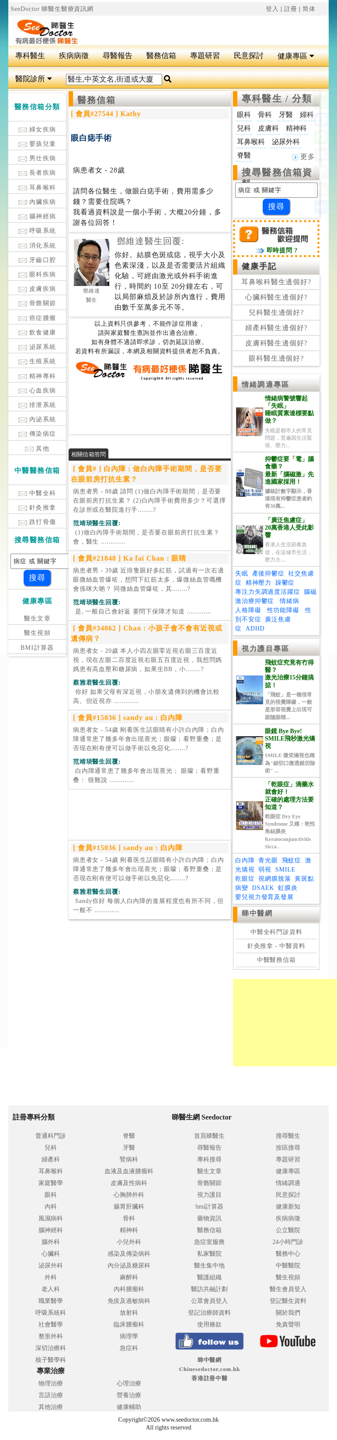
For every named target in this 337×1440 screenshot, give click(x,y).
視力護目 (209, 1195)
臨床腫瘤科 (129, 1324)
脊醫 (129, 1136)
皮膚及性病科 (129, 1183)
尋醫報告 (117, 56)
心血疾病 (37, 390)
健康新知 (288, 1206)
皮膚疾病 (37, 289)
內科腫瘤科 (129, 1289)
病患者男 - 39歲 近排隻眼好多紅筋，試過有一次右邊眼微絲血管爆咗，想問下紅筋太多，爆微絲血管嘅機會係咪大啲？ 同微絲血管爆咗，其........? (148, 579)
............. (146, 537)
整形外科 (50, 1336)
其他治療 (50, 1407)
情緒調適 (288, 1183)
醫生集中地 (209, 1265)
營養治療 (129, 1395)
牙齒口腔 (37, 260)
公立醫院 (288, 1230)
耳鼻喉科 (37, 187)
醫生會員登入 (288, 1289)
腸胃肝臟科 (129, 1206)
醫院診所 (33, 79)
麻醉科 (129, 1277)
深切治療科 (50, 1348)
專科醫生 (30, 56)
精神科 (129, 1230)
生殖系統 (37, 361)
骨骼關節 (37, 303)
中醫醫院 (288, 1265)
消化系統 (37, 245)
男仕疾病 (37, 158)
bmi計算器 (210, 1206)
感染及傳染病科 (129, 1254)
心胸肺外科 (129, 1195)
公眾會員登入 (209, 1301)
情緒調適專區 (265, 384)
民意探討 (249, 56)
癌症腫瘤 (37, 318)
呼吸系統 (37, 230)
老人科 (51, 1289)
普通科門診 (50, 1136)
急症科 (129, 1348)
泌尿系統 (37, 347)
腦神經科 (50, 1230)
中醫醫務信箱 (276, 960)
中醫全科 (37, 493)
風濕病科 (50, 1218)
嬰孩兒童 (37, 144)
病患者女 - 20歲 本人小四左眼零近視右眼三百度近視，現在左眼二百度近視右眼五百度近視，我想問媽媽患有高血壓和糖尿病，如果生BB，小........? (147, 660)
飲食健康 (37, 332)
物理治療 (50, 1383)
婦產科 (51, 1159)
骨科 (129, 1218)
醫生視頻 (37, 633)
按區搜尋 (288, 1147)
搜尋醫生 (288, 1136)
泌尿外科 (50, 1265)
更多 (303, 156)
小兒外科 (129, 1242)
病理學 (129, 1336)
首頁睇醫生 (209, 1136)
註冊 (290, 9)
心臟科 (51, 1254)
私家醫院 (209, 1254)
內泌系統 (37, 419)
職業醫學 (50, 1301)
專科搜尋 (209, 1159)
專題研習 (205, 56)
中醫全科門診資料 (276, 932)
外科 (51, 1277)
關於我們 (288, 1312)
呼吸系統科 (50, 1312)
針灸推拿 (37, 507)
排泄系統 (37, 405)
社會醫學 (50, 1324)
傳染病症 (37, 434)
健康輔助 (129, 1407)
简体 (309, 9)
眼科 (51, 1195)
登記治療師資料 (209, 1312)
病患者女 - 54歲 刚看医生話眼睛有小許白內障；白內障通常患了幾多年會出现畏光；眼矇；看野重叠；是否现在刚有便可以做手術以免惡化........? (148, 739)
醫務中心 (288, 1254)
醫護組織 (209, 1277)
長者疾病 (37, 172)
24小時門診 (288, 1242)
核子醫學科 (50, 1360)
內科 (51, 1206)
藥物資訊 (209, 1218)
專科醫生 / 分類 (277, 98)
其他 (37, 448)
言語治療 (50, 1395)
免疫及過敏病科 (129, 1301)
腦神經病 (37, 216)
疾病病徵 (74, 56)
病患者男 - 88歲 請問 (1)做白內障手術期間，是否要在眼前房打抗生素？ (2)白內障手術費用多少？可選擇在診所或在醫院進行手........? (149, 500)
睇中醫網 (257, 913)
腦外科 (51, 1242)
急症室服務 (209, 1242)
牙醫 (129, 1147)
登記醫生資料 (288, 1301)
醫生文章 (37, 618)
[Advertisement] (195, 29)
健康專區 (296, 56)
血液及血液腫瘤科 (128, 1171)
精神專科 (37, 376)
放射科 (129, 1312)
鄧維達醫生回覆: (150, 241)
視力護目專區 (265, 648)
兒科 (51, 1147)
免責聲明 (288, 1324)
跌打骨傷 (37, 522)
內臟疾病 (37, 202)
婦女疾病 (37, 129)
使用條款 (209, 1324)
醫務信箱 (161, 56)
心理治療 (129, 1383)
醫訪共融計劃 (209, 1289)
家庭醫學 (50, 1183)
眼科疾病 (37, 274)
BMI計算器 (37, 647)
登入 (272, 9)
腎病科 (129, 1159)
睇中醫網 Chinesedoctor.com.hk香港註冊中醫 (209, 1369)
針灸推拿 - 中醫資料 (276, 946)
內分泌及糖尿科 (129, 1265)
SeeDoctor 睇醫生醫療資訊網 (52, 9)
